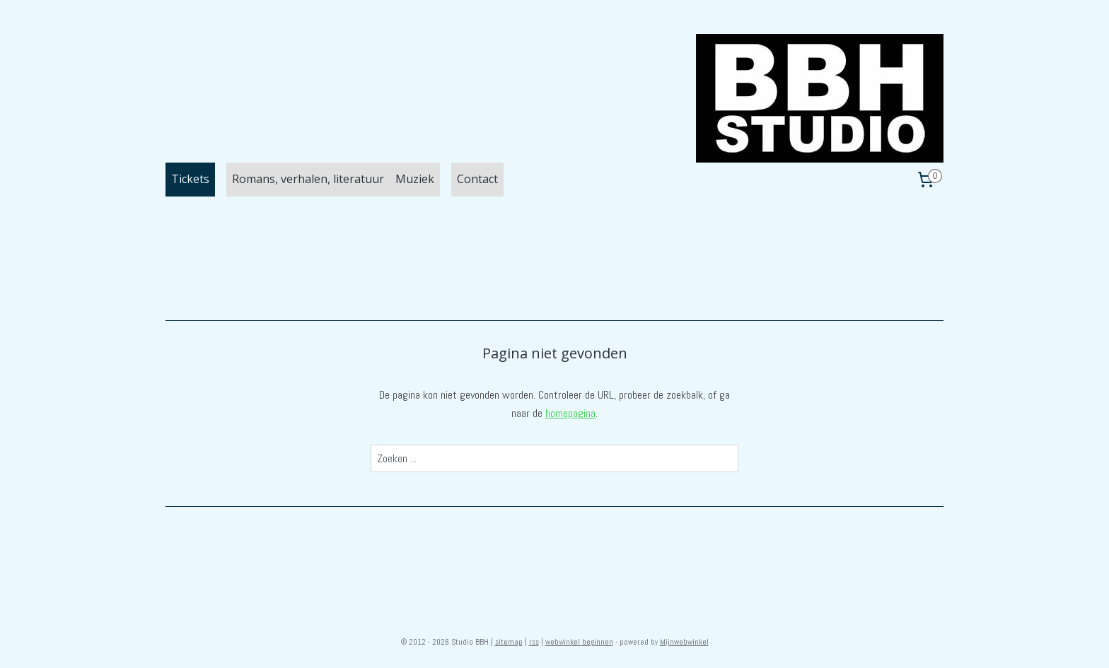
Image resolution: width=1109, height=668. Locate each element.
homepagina (570, 413)
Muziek (414, 179)
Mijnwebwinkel (684, 642)
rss (534, 642)
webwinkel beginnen (579, 642)
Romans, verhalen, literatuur (308, 179)
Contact (477, 179)
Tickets (190, 179)
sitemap (509, 642)
